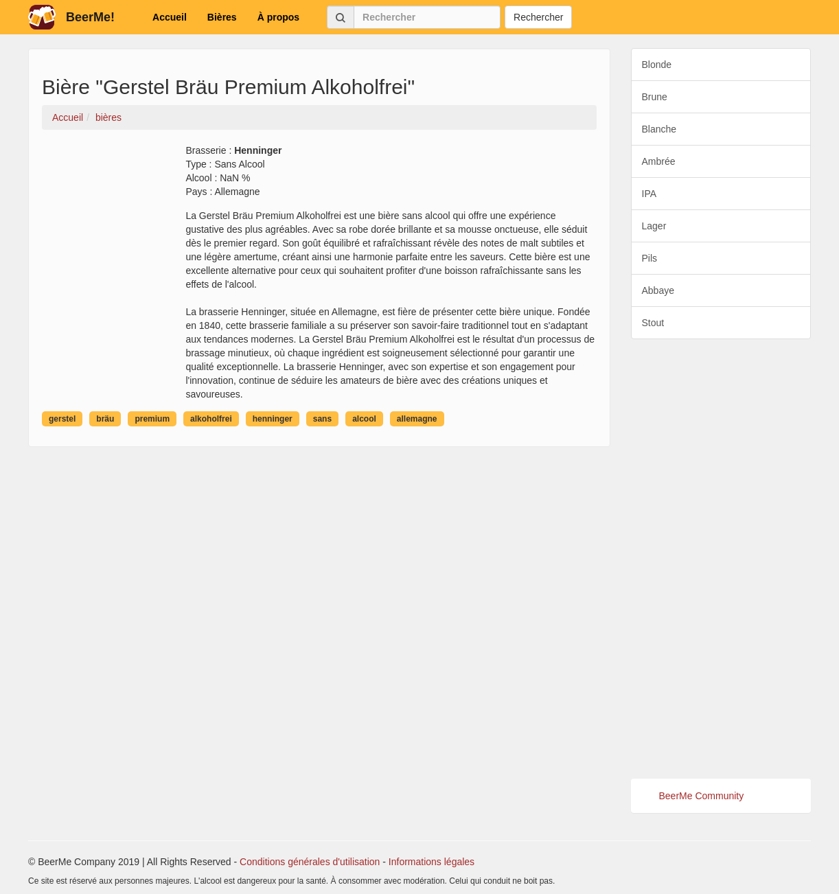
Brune (654, 96)
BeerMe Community (701, 795)
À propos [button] (278, 17)
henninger (272, 419)
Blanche (659, 129)
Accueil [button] (169, 17)
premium (152, 419)
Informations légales (431, 861)
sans (322, 419)
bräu (105, 419)
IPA (649, 193)
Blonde (657, 64)
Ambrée (659, 161)
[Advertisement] (721, 559)
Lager (654, 225)
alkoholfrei (211, 419)
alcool (364, 419)
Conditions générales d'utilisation (310, 861)
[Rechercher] (427, 17)
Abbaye (658, 290)
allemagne (417, 419)
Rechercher (538, 17)
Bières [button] (222, 17)
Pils (650, 258)
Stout (653, 322)
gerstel (62, 419)
